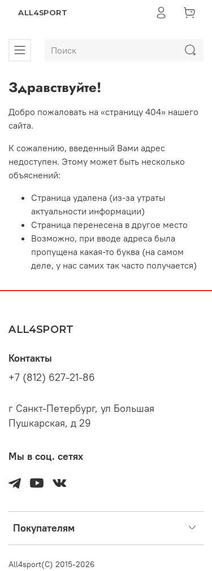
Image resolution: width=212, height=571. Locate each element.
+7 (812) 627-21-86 (51, 377)
